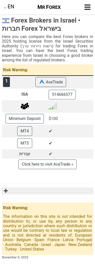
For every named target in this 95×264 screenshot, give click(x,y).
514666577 (62, 94)
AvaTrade (51, 81)
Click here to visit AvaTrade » (47, 164)
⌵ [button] (9, 7)
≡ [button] (87, 7)
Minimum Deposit (25, 118)
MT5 (25, 143)
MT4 (25, 131)
